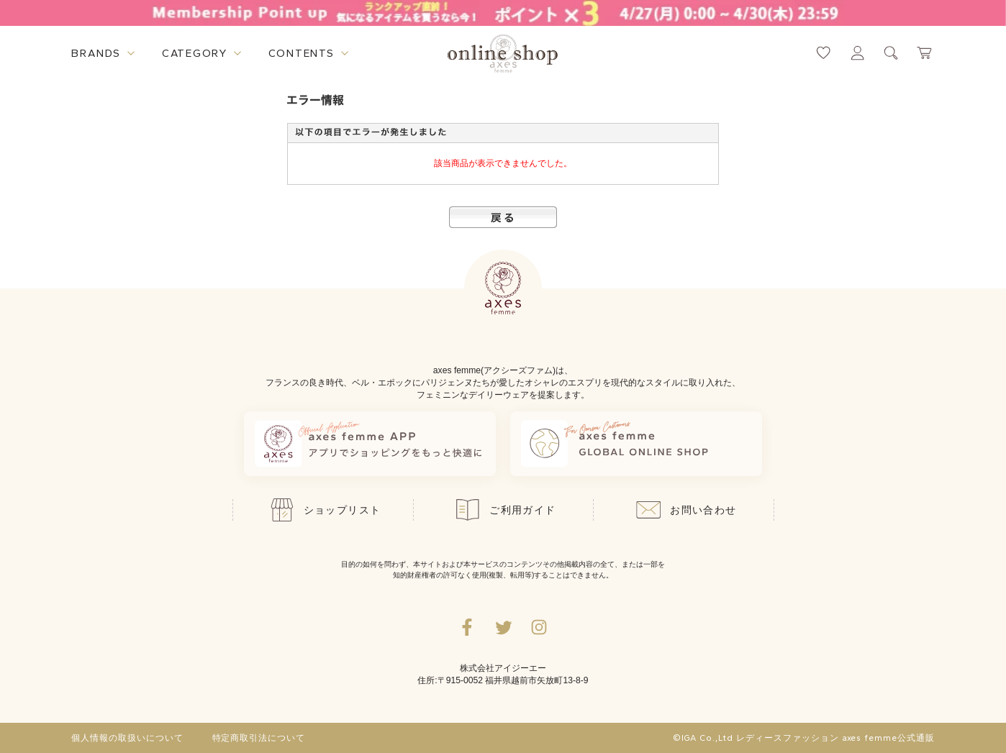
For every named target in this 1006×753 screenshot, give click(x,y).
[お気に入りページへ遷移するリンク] (823, 53)
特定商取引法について (259, 738)
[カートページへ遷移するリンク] (925, 53)
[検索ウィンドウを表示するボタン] (891, 53)
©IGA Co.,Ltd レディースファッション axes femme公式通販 (804, 738)
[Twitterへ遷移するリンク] (503, 627)
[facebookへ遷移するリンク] (467, 627)
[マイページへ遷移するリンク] (857, 53)
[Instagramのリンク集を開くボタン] (539, 627)
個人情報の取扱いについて (127, 738)
